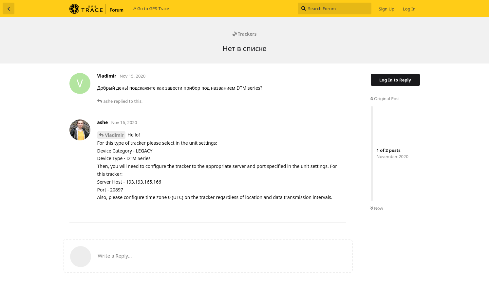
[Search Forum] (334, 8)
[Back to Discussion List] (8, 8)
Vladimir (114, 135)
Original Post (385, 98)
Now (376, 208)
